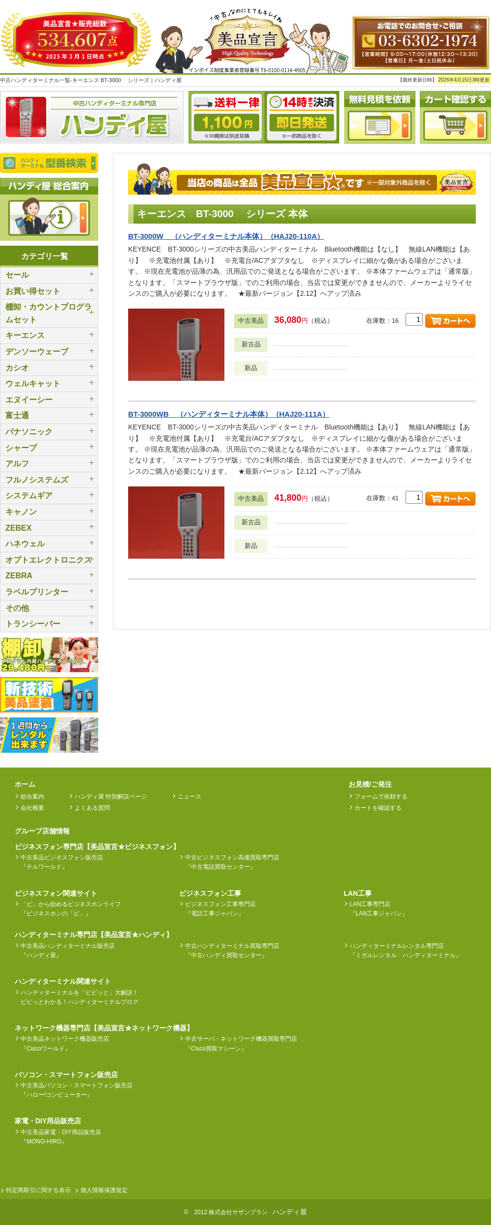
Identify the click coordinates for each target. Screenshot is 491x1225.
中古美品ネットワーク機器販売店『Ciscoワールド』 (65, 1043)
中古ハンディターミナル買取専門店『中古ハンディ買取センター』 (232, 950)
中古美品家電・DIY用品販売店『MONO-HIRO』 (61, 1137)
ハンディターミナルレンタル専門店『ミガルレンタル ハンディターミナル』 (406, 950)
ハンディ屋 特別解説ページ (111, 796)
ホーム (25, 784)
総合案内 (32, 796)
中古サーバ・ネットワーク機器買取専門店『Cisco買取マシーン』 (241, 1043)
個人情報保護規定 (104, 1190)
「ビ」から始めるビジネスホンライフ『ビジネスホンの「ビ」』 (71, 909)
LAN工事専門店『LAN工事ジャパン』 (379, 909)
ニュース (189, 796)
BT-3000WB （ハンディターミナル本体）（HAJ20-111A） (228, 414)
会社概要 (32, 807)
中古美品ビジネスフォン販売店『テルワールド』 (62, 862)
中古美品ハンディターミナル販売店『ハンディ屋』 (68, 950)
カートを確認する (378, 807)
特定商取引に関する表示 (38, 1190)
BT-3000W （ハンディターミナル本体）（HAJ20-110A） (226, 236)
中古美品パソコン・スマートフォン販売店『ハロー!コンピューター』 (77, 1090)
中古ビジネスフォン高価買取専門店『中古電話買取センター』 (232, 862)
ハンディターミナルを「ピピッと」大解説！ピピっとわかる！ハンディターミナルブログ (79, 997)
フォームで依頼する (381, 796)
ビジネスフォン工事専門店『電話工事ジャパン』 (220, 909)
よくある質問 (92, 807)
